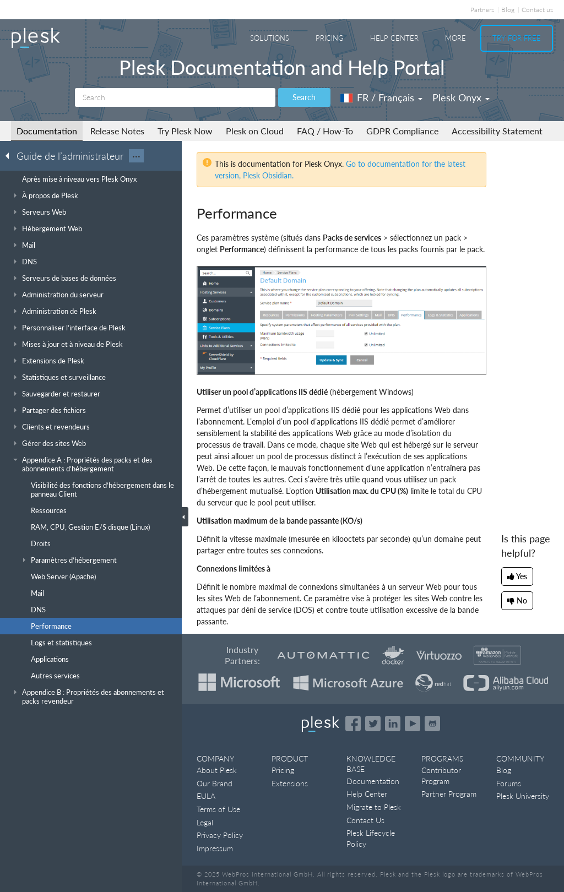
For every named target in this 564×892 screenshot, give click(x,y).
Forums (508, 783)
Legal (205, 822)
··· (136, 156)
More (455, 38)
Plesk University (522, 796)
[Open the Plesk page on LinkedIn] (392, 723)
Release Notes (117, 131)
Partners (482, 10)
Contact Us (365, 820)
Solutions (269, 38)
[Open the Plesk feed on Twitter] (373, 723)
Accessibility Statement (497, 131)
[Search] (175, 97)
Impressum (215, 848)
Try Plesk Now (185, 131)
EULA (206, 796)
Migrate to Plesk (373, 807)
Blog (507, 10)
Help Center (394, 38)
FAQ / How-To (325, 131)
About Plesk (217, 770)
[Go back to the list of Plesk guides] (10, 155)
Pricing (330, 38)
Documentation (47, 131)
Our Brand (214, 783)
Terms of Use (218, 809)
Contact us (537, 10)
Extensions (290, 783)
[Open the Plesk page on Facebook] (353, 723)
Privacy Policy (220, 835)
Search (304, 97)
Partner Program (448, 793)
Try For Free (516, 38)
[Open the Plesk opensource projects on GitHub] (432, 723)
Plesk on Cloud (255, 131)
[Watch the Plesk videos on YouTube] (412, 723)
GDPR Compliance (402, 131)
